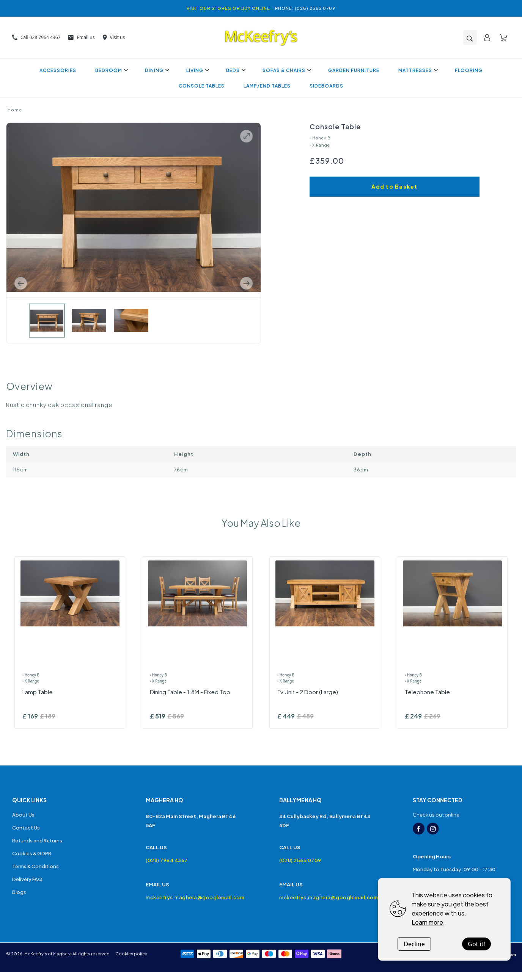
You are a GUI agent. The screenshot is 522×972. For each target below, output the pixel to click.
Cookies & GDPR (31, 853)
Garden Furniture (353, 70)
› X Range (320, 145)
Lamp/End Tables (267, 86)
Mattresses (417, 70)
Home (15, 109)
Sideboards (326, 86)
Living (196, 70)
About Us (23, 815)
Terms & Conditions (35, 866)
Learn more (427, 922)
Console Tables (202, 86)
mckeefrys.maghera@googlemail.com (194, 897)
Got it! (476, 944)
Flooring (469, 70)
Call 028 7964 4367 (36, 37)
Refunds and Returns (37, 840)
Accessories (57, 70)
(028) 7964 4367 (167, 860)
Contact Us (26, 828)
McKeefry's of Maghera (48, 953)
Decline (414, 944)
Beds (235, 70)
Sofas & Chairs (286, 70)
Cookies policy (131, 953)
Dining (156, 70)
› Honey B (320, 138)
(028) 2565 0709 (300, 860)
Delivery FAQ (27, 879)
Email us (81, 37)
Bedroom (110, 70)
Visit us (113, 37)
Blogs (19, 892)
